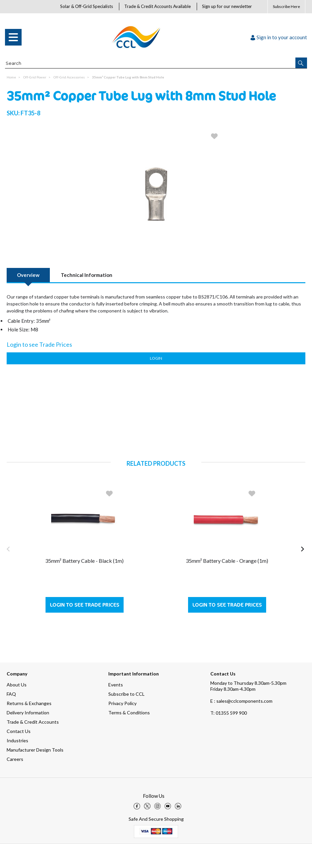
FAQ (11, 694)
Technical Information (86, 275)
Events (115, 684)
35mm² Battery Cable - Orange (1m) (227, 560)
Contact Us (19, 731)
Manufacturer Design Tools (35, 750)
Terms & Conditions (129, 712)
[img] (137, 806)
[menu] (13, 37)
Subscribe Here (286, 6)
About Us (17, 684)
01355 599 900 (228, 713)
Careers (15, 759)
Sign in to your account (279, 37)
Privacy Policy (122, 703)
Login (156, 358)
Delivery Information (28, 712)
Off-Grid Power (34, 77)
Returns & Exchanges (29, 703)
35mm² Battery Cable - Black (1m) (84, 560)
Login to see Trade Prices (84, 604)
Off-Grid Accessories (69, 77)
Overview (28, 275)
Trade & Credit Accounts (33, 722)
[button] (301, 63)
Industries (17, 740)
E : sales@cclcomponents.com (241, 701)
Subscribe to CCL (126, 694)
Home (11, 77)
